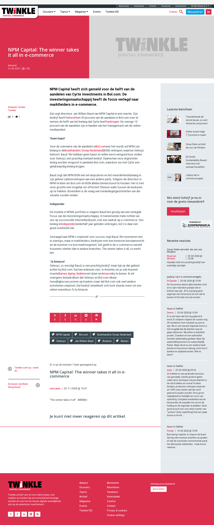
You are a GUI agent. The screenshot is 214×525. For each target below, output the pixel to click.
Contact (152, 6)
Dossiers (49, 11)
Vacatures (165, 6)
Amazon (107, 273)
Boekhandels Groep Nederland (84, 150)
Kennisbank (180, 6)
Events (97, 11)
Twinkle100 (112, 11)
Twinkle (12, 110)
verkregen (113, 121)
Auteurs (83, 482)
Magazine (81, 11)
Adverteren (139, 6)
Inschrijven (178, 211)
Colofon (111, 501)
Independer (68, 224)
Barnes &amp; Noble (71, 273)
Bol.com (101, 146)
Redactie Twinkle (16, 107)
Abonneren (124, 6)
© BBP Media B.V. (200, 6)
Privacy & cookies (117, 510)
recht (73, 117)
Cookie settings (116, 515)
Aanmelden (159, 489)
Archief (83, 496)
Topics (65, 11)
